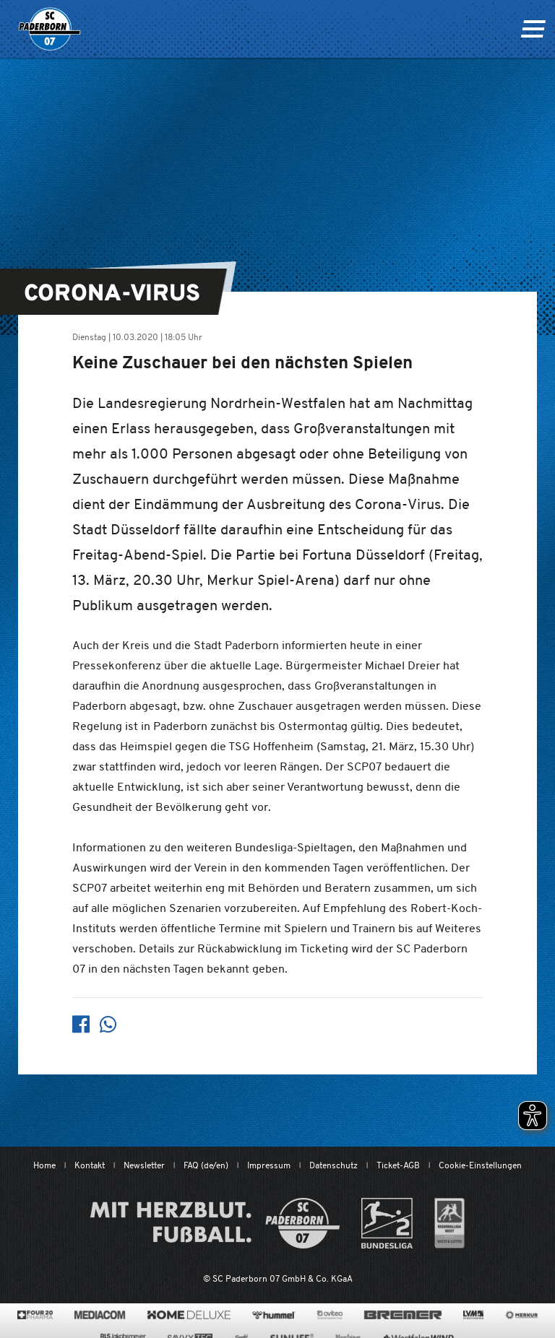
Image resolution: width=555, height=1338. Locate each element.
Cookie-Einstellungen (480, 1165)
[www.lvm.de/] (473, 1314)
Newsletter (144, 1165)
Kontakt (89, 1165)
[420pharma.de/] (35, 1314)
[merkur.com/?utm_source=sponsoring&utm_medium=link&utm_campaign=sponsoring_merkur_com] (521, 1314)
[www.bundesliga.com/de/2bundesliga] (386, 1223)
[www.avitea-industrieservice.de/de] (329, 1314)
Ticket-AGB (398, 1165)
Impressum (269, 1165)
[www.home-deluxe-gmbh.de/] (188, 1314)
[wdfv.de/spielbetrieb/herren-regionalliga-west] (449, 1223)
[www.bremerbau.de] (402, 1314)
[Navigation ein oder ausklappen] (533, 29)
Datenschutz (333, 1165)
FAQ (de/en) (206, 1165)
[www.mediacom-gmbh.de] (100, 1314)
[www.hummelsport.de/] (273, 1314)
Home (44, 1165)
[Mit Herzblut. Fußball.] (214, 1223)
